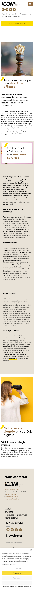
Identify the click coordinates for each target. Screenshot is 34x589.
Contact (8, 509)
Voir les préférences (17, 583)
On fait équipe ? (17, 23)
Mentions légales (11, 518)
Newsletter (9, 512)
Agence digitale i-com (12, 490)
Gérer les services (17, 568)
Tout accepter (17, 573)
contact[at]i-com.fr (12, 497)
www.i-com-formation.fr (12, 499)
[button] (31, 550)
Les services (13, 14)
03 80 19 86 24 (11, 494)
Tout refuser (17, 578)
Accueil (4, 14)
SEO (20, 350)
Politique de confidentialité (10, 586)
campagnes (13, 358)
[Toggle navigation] (30, 4)
